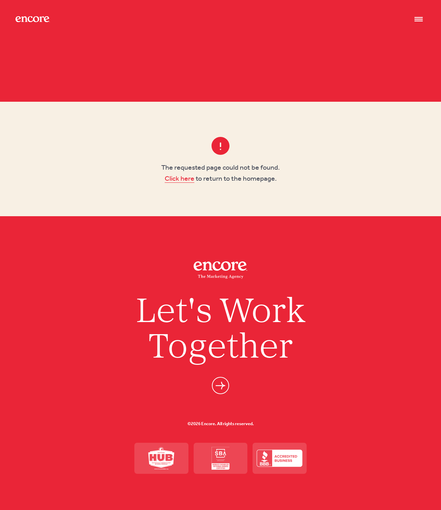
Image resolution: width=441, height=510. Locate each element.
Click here (179, 178)
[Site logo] (33, 19)
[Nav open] (418, 19)
